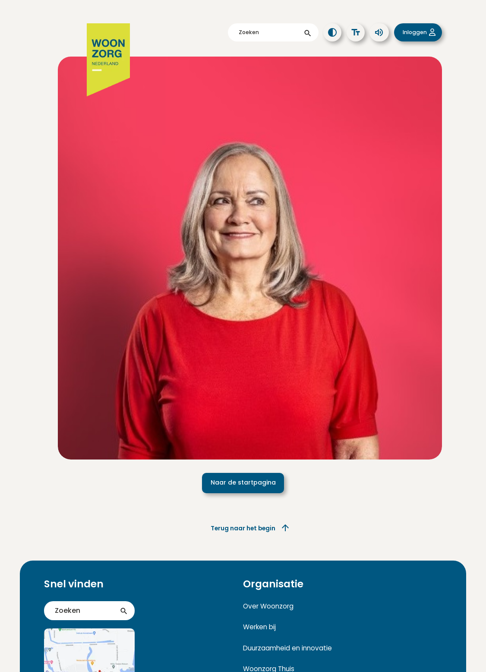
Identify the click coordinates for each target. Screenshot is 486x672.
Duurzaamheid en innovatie (287, 648)
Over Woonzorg (268, 606)
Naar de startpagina (243, 482)
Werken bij (259, 626)
